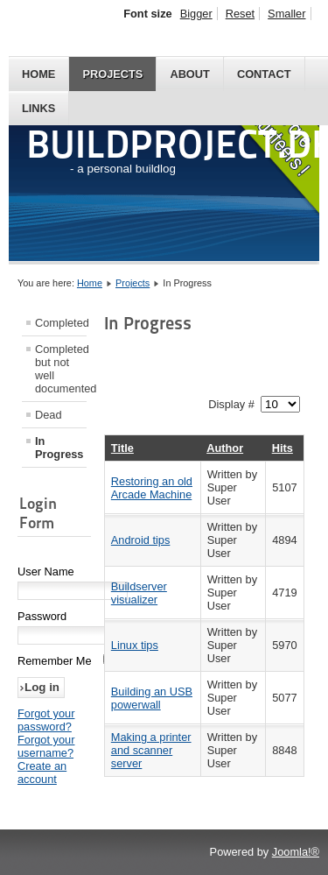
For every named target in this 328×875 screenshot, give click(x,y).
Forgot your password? (45, 720)
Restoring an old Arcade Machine (151, 488)
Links (38, 108)
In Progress (59, 447)
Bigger (196, 13)
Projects (112, 74)
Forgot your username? (45, 746)
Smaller (286, 13)
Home (38, 74)
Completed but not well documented (61, 368)
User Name (45, 571)
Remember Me (54, 660)
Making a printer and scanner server (151, 750)
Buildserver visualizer (139, 593)
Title (122, 448)
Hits (282, 448)
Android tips (141, 540)
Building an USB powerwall (151, 698)
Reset (240, 13)
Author (224, 448)
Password (41, 616)
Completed (61, 322)
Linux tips (134, 645)
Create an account (41, 772)
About (190, 74)
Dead (48, 414)
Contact (264, 74)
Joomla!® (295, 851)
